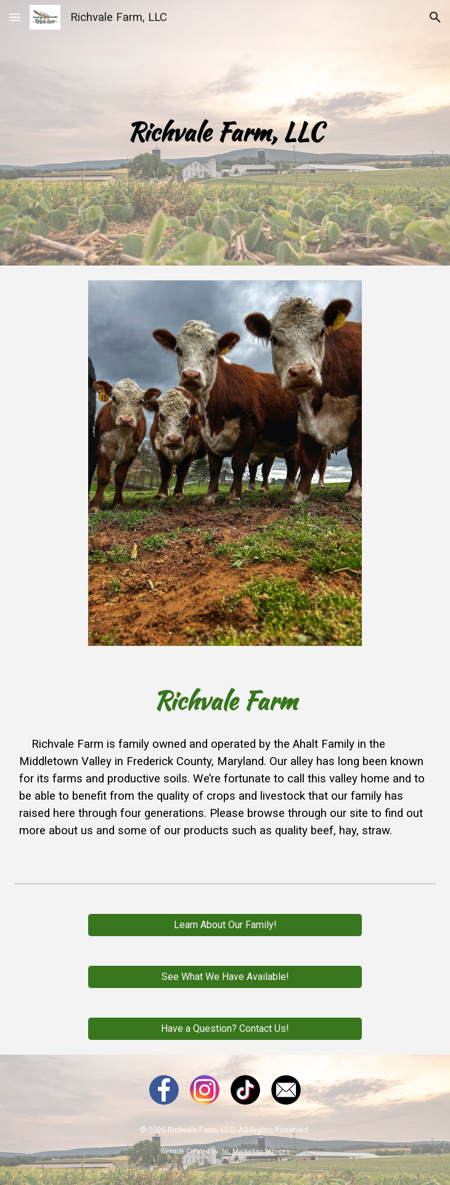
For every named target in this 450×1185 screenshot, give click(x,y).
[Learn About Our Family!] (225, 924)
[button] (15, 17)
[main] (225, 132)
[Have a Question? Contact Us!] (225, 1028)
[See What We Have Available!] (225, 976)
